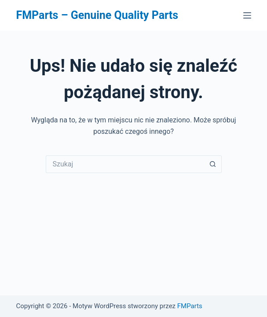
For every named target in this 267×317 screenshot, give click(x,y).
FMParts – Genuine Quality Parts (97, 15)
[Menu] (247, 15)
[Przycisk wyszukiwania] (213, 164)
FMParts (189, 306)
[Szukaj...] (125, 164)
